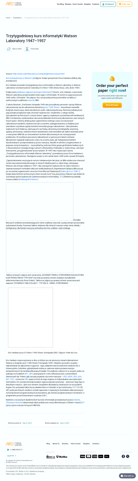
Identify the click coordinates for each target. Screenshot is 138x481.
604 (79, 376)
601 (26, 374)
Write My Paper (112, 92)
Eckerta (76, 400)
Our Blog (60, 4)
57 (83, 402)
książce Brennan (43, 92)
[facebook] (123, 457)
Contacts (95, 4)
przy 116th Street (51, 107)
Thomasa (10, 402)
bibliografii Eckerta (29, 179)
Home (8, 18)
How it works (78, 4)
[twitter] (127, 457)
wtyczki (31, 100)
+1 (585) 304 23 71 (15, 450)
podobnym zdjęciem (25, 92)
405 (30, 374)
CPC (12, 379)
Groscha (19, 402)
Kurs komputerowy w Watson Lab (20, 78)
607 (7, 379)
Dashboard (108, 4)
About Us (56, 444)
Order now (124, 4)
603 (75, 376)
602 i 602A (67, 376)
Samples (87, 4)
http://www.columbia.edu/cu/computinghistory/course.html (38, 74)
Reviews (68, 4)
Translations (17, 18)
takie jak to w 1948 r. (70, 171)
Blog (48, 444)
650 (26, 379)
